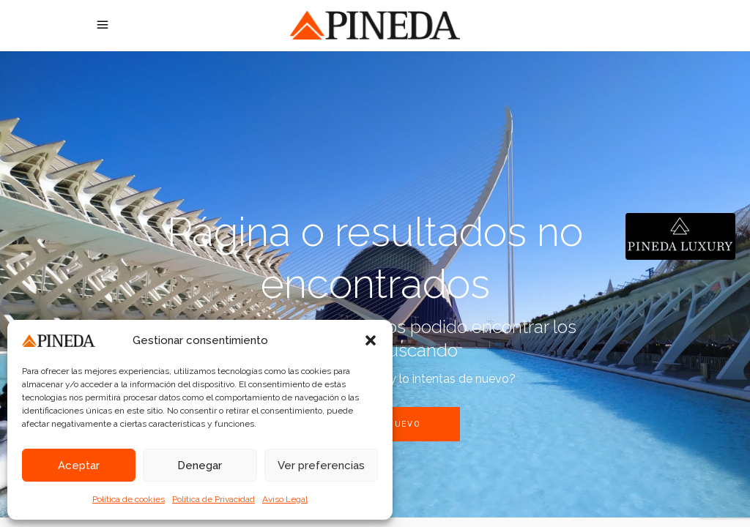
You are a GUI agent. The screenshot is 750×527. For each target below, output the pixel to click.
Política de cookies (128, 499)
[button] (370, 340)
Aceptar (79, 465)
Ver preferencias (321, 465)
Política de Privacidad (213, 499)
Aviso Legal (285, 499)
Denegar (199, 465)
